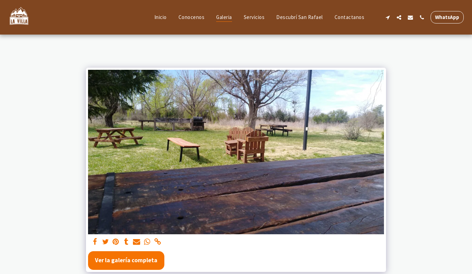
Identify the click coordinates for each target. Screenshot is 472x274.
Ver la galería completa (126, 260)
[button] (387, 17)
